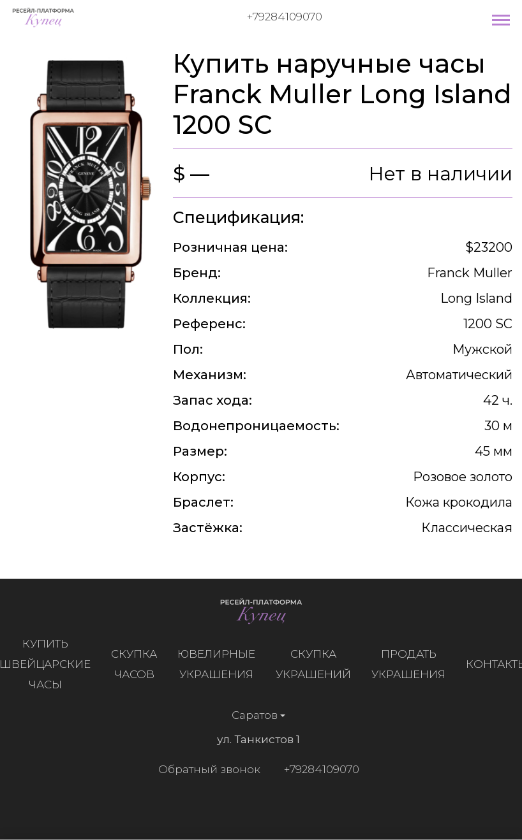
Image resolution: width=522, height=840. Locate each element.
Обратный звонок (205, 769)
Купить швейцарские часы (48, 664)
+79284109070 (284, 16)
